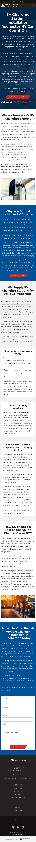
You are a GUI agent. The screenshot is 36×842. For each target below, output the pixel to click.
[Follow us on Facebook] (13, 827)
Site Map (18, 818)
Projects (18, 794)
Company (6, 707)
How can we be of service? (11, 733)
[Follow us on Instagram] (22, 827)
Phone (5, 724)
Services (18, 791)
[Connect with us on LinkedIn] (18, 827)
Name (5, 699)
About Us (18, 785)
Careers (18, 788)
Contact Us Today (18, 97)
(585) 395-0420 (18, 1)
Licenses (18, 822)
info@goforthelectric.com (18, 778)
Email (5, 716)
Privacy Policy (18, 820)
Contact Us (18, 747)
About (18, 807)
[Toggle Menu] (33, 5)
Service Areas (18, 797)
